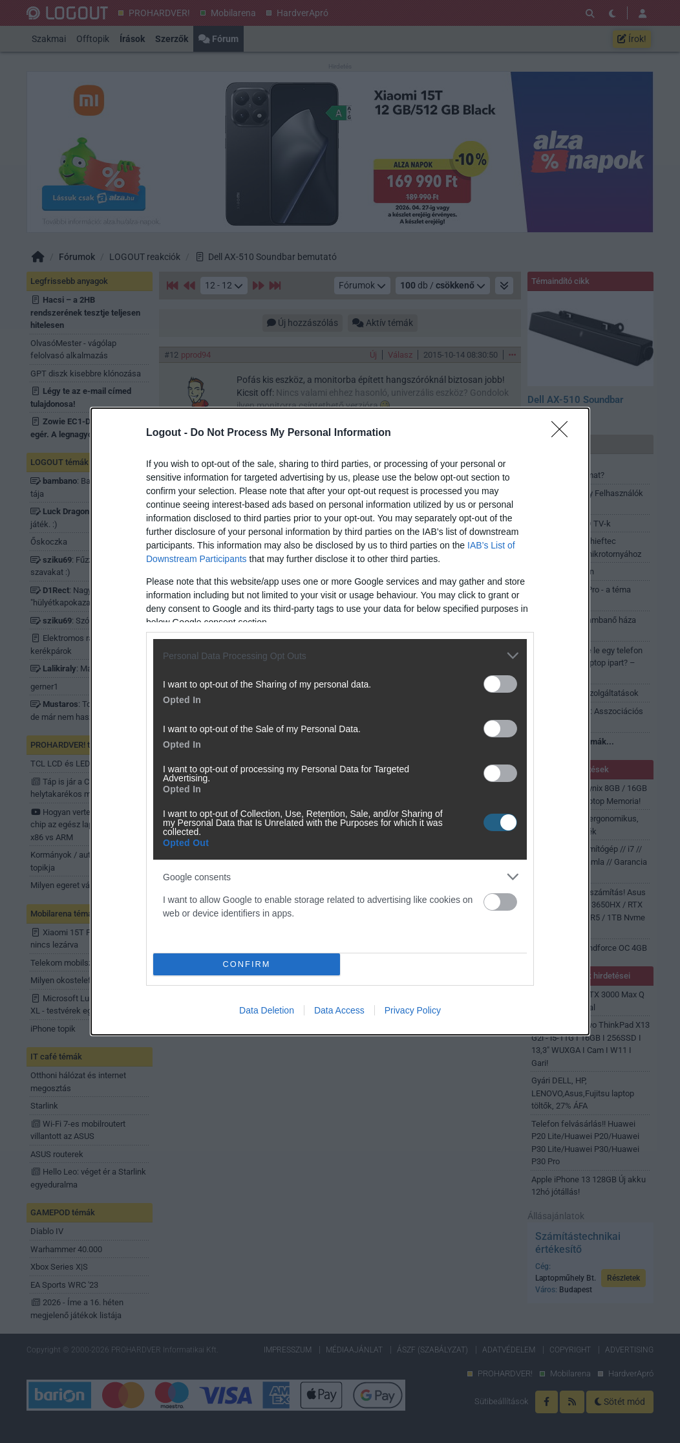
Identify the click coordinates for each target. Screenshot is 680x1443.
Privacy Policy (413, 1010)
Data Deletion (266, 1010)
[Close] (563, 433)
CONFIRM (246, 965)
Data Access (339, 1010)
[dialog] (340, 721)
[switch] (500, 684)
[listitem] (340, 655)
